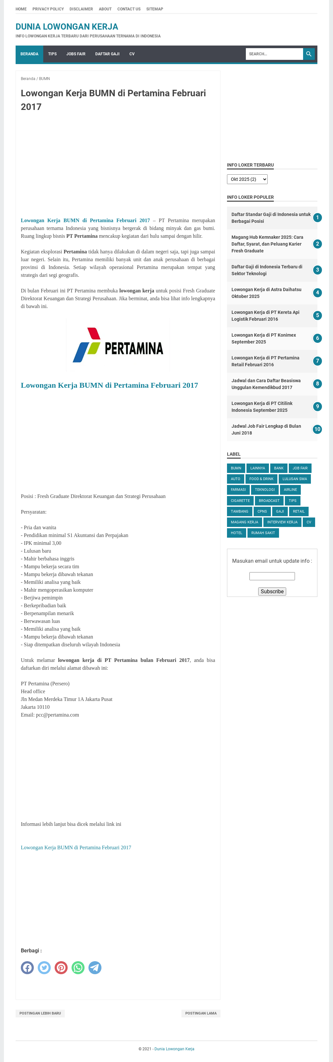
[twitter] (44, 967)
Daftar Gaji (107, 54)
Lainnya (257, 468)
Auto (235, 479)
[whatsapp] (78, 967)
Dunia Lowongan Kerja (67, 27)
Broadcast (269, 501)
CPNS (262, 511)
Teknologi (265, 490)
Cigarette (240, 501)
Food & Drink (261, 479)
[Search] (274, 54)
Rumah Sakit (263, 533)
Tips (52, 54)
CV (132, 54)
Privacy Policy (48, 9)
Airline (290, 490)
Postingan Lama (201, 1013)
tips (293, 501)
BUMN (236, 468)
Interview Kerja (282, 522)
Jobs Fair (76, 54)
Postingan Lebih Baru (40, 1013)
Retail (299, 511)
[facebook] (27, 967)
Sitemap (154, 9)
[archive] (247, 179)
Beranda (29, 54)
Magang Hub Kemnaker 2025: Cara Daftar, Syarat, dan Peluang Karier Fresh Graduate (267, 244)
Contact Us (128, 9)
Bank (279, 468)
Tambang (239, 511)
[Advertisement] (118, 165)
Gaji (280, 511)
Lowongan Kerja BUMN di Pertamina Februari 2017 (85, 220)
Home (21, 9)
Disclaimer (81, 9)
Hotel (236, 533)
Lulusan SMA (295, 479)
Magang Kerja (244, 522)
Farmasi (238, 490)
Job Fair (300, 468)
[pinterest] (61, 967)
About (105, 9)
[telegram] (94, 967)
